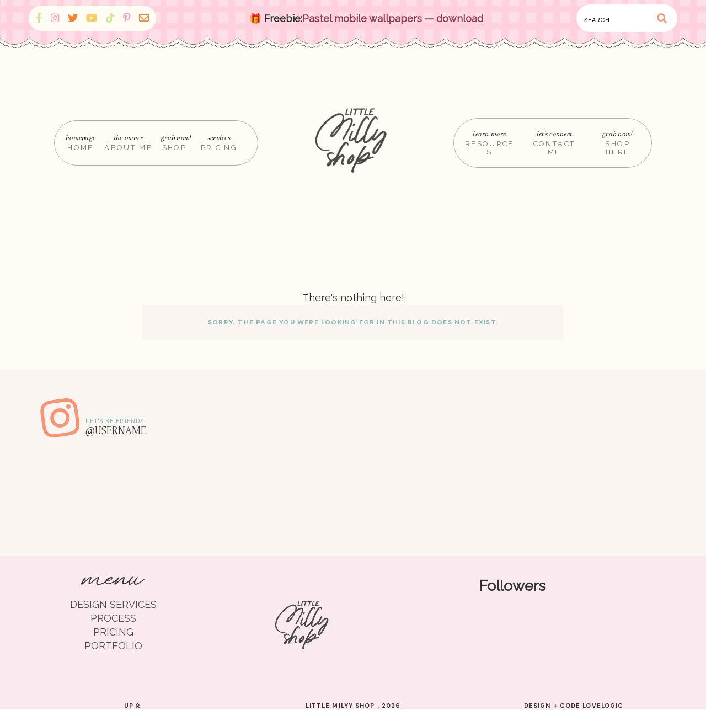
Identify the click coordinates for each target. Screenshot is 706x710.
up (132, 705)
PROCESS (113, 618)
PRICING (113, 632)
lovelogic (602, 705)
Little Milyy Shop (340, 705)
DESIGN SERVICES (113, 604)
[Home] (353, 143)
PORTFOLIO (113, 646)
